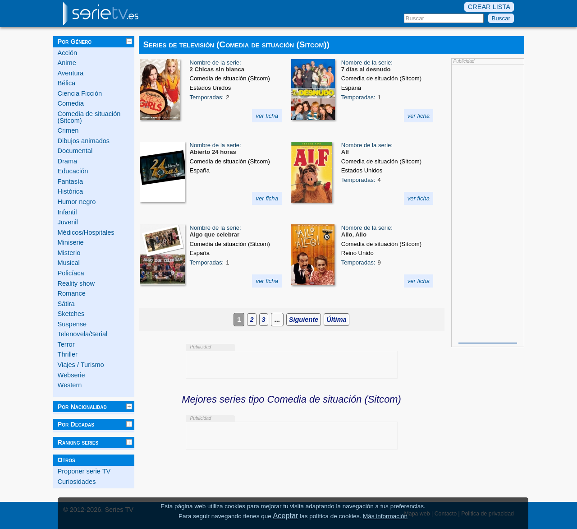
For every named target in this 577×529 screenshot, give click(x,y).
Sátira (66, 303)
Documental (75, 150)
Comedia (71, 103)
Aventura (71, 73)
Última (336, 319)
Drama (68, 161)
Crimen (68, 130)
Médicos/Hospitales (86, 232)
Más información (385, 516)
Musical (69, 262)
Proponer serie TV (84, 471)
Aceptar (285, 515)
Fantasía (70, 181)
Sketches (71, 313)
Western (70, 385)
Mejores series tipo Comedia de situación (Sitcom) (291, 399)
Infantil (67, 212)
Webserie (71, 375)
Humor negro (77, 201)
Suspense (72, 324)
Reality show (76, 283)
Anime (67, 62)
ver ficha (267, 115)
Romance (72, 293)
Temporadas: (207, 97)
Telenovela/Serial (83, 334)
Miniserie (71, 242)
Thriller (68, 354)
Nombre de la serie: (215, 62)
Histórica (70, 191)
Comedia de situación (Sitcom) (89, 117)
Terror (66, 344)
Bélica (67, 83)
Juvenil (68, 222)
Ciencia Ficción (80, 93)
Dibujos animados (84, 140)
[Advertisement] (488, 202)
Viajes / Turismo (81, 364)
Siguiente (303, 319)
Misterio (69, 252)
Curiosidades (77, 481)
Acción (68, 52)
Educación (73, 171)
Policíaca (71, 273)
